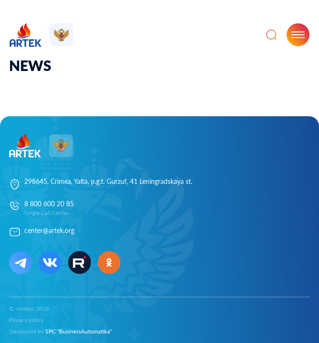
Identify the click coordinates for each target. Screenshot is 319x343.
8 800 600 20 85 (49, 204)
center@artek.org (49, 230)
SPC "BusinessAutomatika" (78, 331)
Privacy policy (26, 319)
